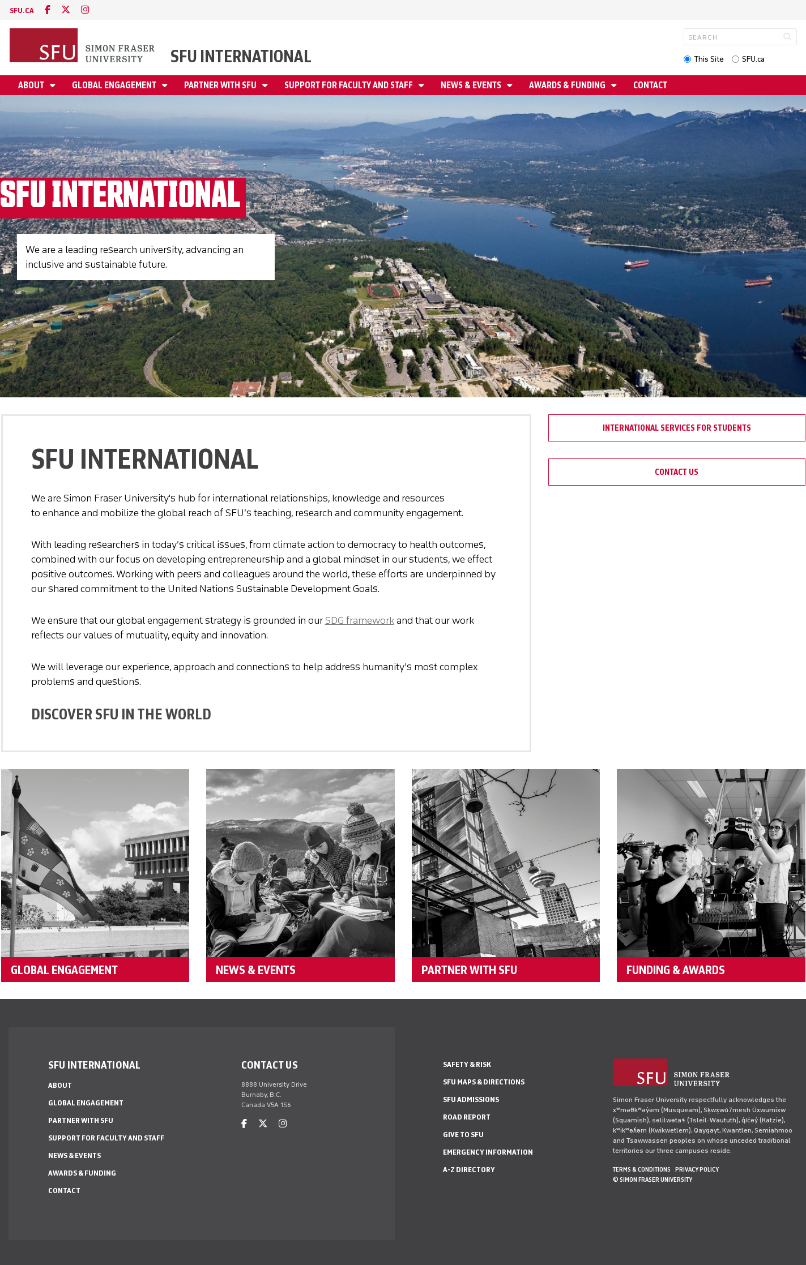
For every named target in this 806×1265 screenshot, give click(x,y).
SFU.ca (753, 59)
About (32, 85)
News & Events (472, 85)
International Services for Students (677, 428)
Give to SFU (463, 1134)
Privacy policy (697, 1169)
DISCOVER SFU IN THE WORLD (121, 714)
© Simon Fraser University (652, 1179)
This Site (709, 59)
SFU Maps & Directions (483, 1082)
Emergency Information (488, 1152)
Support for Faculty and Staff (349, 85)
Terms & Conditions (642, 1169)
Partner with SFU (221, 85)
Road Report (467, 1117)
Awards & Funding (568, 85)
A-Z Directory (469, 1169)
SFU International (241, 56)
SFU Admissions (471, 1099)
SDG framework (359, 620)
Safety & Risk (467, 1064)
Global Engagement (115, 85)
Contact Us (676, 472)
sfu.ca (22, 10)
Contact (650, 85)
